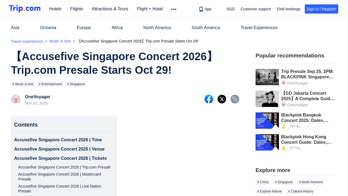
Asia (15, 27)
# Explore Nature (269, 191)
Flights (78, 9)
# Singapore (76, 84)
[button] (227, 9)
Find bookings (288, 9)
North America (157, 27)
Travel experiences (27, 41)
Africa (117, 27)
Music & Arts (60, 41)
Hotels (57, 9)
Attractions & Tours (112, 9)
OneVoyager (37, 97)
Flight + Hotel (151, 9)
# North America (310, 182)
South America (206, 27)
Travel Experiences (259, 27)
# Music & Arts (23, 84)
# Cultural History (300, 191)
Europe (84, 27)
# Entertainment (50, 84)
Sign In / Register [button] (321, 9)
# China (262, 182)
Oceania (48, 27)
